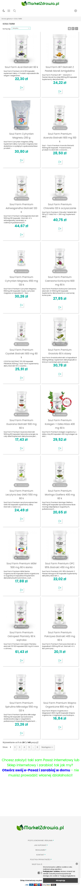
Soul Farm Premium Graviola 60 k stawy (60, 351)
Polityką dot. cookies (51, 871)
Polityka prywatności (40, 859)
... (33, 747)
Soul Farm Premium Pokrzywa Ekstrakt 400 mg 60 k (59, 636)
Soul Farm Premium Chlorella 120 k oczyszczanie (59, 206)
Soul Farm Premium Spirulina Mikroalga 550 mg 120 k (21, 706)
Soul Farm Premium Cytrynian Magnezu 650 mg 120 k (21, 280)
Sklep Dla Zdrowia (40, 864)
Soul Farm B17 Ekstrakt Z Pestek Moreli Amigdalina (60, 69)
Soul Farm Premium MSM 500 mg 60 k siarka (21, 565)
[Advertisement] (40, 800)
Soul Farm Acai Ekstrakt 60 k (21, 67)
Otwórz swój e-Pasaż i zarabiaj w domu (36, 770)
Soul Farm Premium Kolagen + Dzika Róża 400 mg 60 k (60, 424)
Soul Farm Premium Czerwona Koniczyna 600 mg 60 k (59, 280)
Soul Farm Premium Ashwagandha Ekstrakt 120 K (21, 208)
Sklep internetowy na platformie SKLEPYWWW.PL (40, 880)
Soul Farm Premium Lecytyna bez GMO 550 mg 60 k (21, 494)
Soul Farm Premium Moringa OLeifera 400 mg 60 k (60, 494)
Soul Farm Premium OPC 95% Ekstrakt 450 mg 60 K (60, 565)
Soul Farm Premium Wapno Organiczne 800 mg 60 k (59, 704)
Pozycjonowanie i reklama (40, 840)
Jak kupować (40, 845)
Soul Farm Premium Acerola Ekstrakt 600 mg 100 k (59, 137)
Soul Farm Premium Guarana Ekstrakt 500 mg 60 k (21, 424)
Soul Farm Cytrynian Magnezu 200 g (21, 135)
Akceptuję (60, 880)
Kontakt (40, 855)
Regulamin (40, 850)
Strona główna (7, 19)
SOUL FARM (18, 19)
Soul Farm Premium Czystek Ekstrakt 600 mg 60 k (21, 353)
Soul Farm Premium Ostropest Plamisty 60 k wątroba (21, 636)
